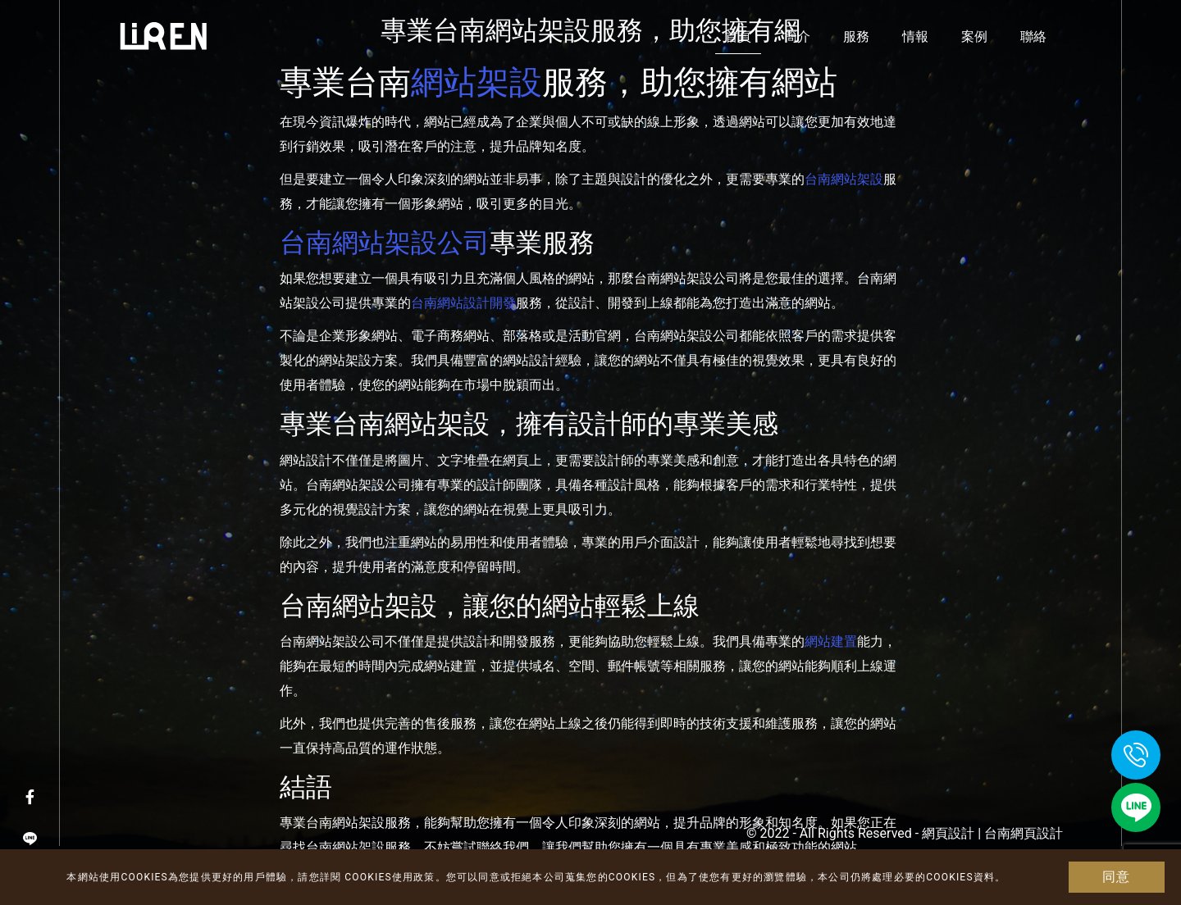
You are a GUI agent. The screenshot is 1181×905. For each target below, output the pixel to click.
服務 (856, 36)
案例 (974, 36)
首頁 (738, 36)
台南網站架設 (844, 179)
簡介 (797, 36)
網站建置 (831, 641)
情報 (915, 36)
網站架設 (476, 81)
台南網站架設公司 (385, 242)
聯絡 (1033, 36)
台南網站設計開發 (463, 303)
